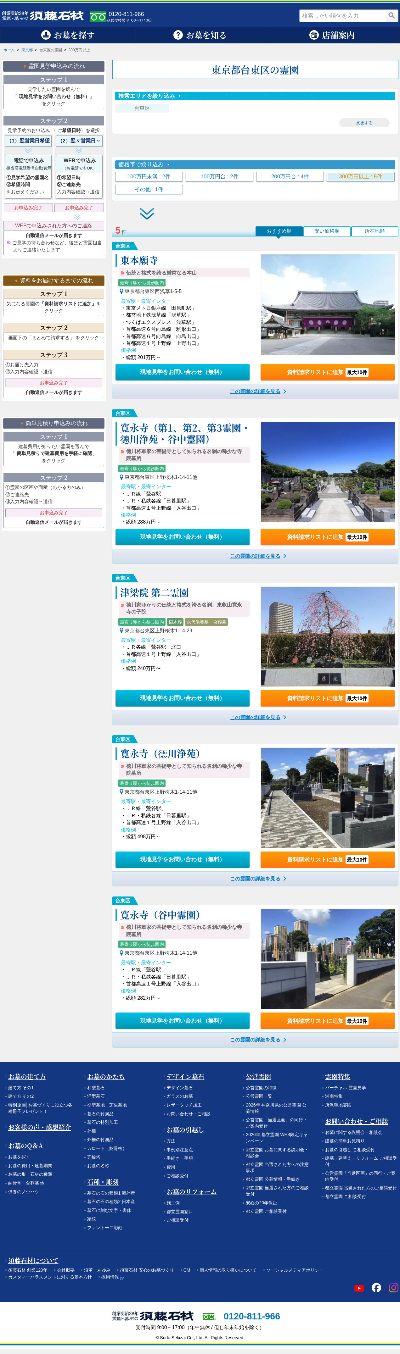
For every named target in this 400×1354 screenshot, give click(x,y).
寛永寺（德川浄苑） (162, 753)
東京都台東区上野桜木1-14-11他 (161, 477)
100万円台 (220, 177)
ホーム (9, 50)
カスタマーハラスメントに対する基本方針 (50, 1276)
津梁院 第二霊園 (154, 592)
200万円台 (290, 177)
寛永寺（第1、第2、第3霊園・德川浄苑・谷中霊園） (185, 433)
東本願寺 (139, 260)
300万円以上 (360, 177)
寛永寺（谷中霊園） (162, 914)
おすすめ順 (279, 231)
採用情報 (110, 1276)
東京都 (27, 50)
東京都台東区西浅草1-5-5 (153, 291)
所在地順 (375, 231)
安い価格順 (327, 231)
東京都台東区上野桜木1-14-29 (158, 630)
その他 (149, 189)
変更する (364, 122)
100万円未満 (149, 177)
